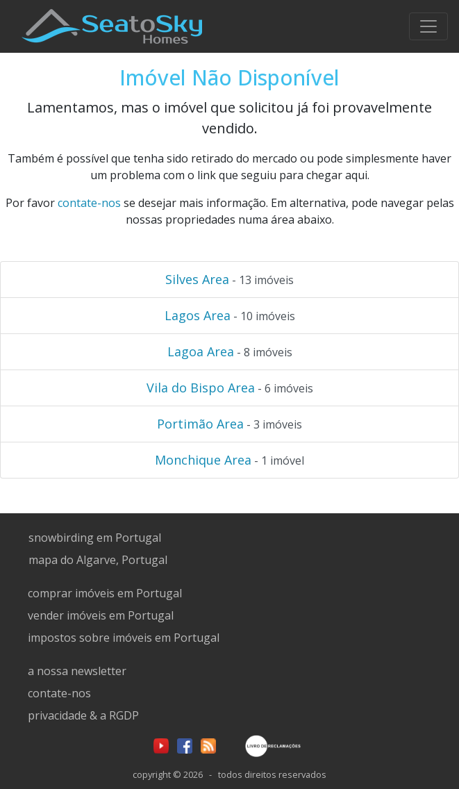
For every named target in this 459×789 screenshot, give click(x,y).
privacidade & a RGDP (83, 715)
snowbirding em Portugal (94, 537)
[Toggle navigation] (428, 26)
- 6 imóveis (230, 387)
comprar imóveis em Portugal (105, 593)
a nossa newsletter (77, 671)
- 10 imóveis (230, 315)
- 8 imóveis (229, 351)
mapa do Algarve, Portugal (97, 559)
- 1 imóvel (229, 459)
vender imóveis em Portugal (101, 615)
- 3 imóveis (229, 423)
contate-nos (89, 202)
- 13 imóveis (229, 279)
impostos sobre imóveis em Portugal (123, 637)
